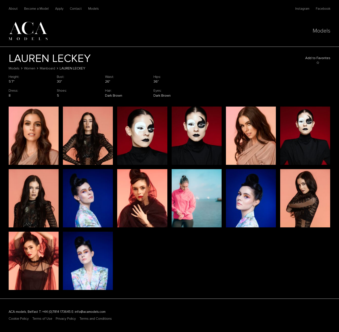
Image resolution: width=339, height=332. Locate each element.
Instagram (302, 9)
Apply (59, 9)
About (13, 9)
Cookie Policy (19, 318)
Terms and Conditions (95, 318)
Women (29, 68)
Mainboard (47, 68)
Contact (76, 9)
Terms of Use (42, 318)
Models (93, 9)
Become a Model (36, 9)
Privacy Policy (66, 318)
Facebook (323, 9)
